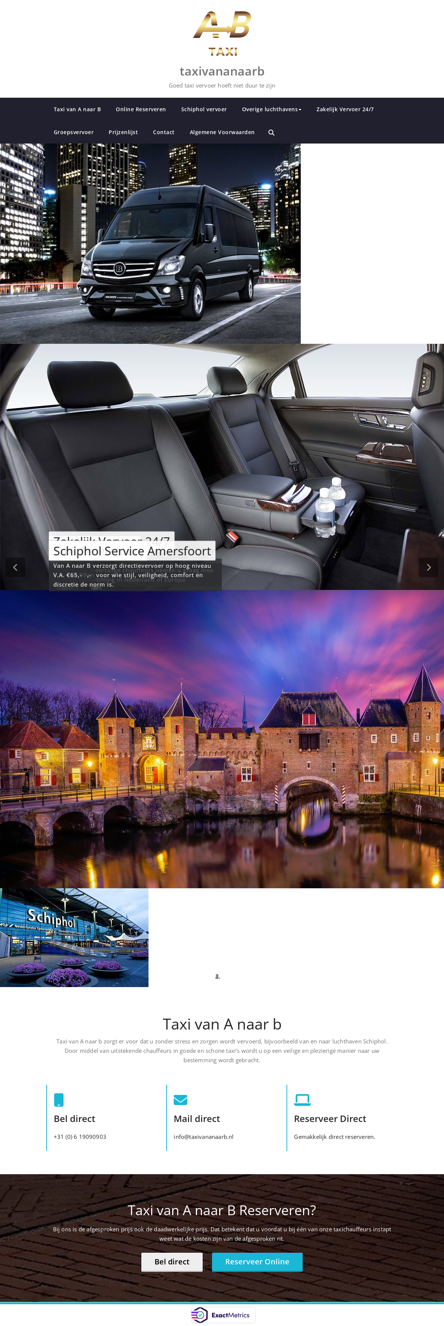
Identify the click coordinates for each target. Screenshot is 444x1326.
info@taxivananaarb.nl (203, 1136)
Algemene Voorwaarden (222, 132)
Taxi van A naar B (77, 109)
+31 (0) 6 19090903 (80, 1136)
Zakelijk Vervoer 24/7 (345, 109)
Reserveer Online (257, 1261)
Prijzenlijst (123, 132)
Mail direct (197, 1118)
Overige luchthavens (272, 109)
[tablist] (222, 976)
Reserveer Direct (330, 1118)
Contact (164, 132)
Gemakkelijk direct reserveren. (334, 1136)
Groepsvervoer (74, 132)
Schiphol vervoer (204, 109)
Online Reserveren (141, 109)
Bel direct (74, 1118)
